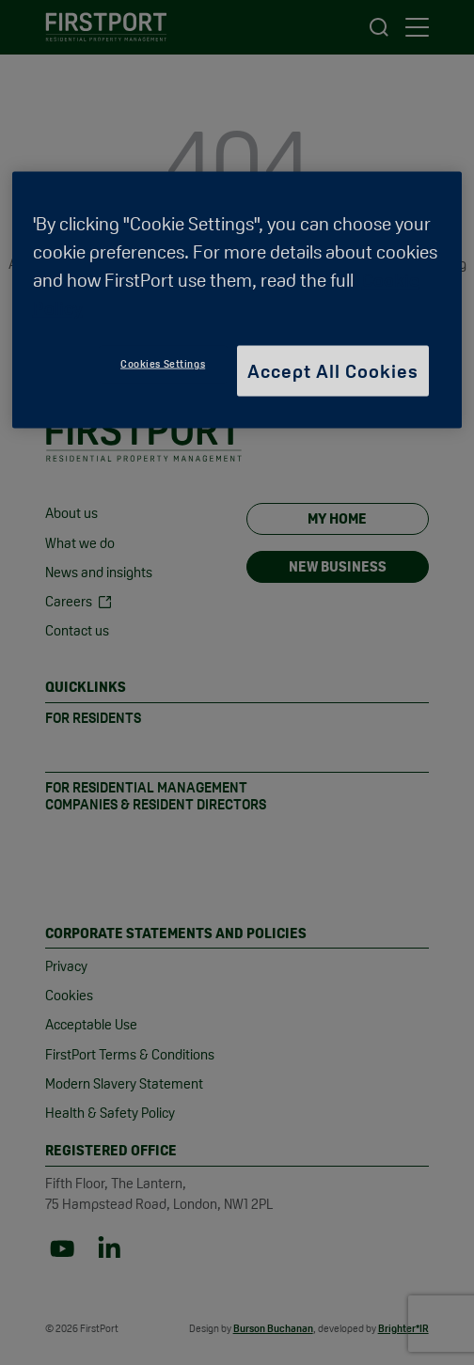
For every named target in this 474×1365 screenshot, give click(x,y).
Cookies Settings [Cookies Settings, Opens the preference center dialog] (162, 362)
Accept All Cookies (333, 370)
